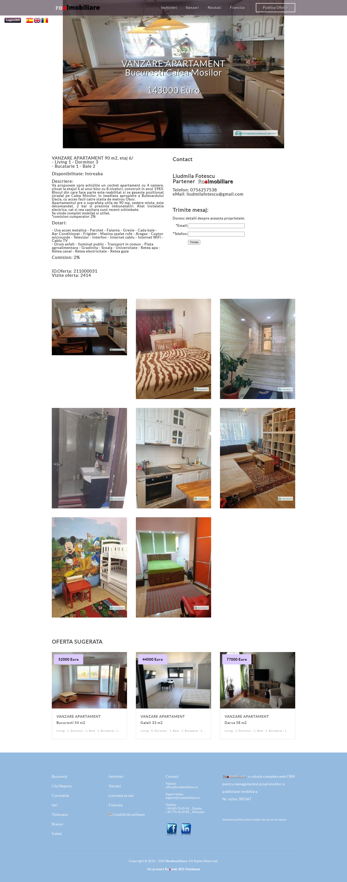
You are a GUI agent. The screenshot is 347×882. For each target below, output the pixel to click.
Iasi (55, 805)
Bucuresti (59, 776)
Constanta (60, 795)
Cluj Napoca (62, 786)
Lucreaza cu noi (121, 795)
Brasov (57, 824)
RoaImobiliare (176, 861)
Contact (172, 776)
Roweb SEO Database (182, 869)
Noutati (214, 8)
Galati (57, 833)
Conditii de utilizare (127, 814)
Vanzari (192, 8)
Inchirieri (169, 8)
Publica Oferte (275, 8)
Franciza (237, 8)
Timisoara (60, 814)
